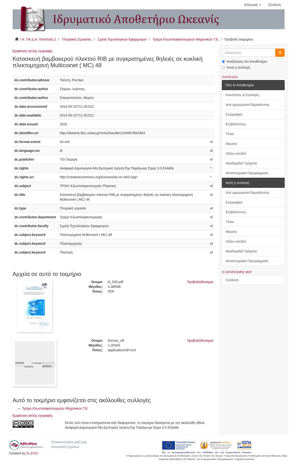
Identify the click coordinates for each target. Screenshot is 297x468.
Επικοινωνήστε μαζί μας (69, 442)
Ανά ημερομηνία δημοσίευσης (248, 105)
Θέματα (231, 144)
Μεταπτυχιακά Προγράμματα (247, 173)
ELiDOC (32, 453)
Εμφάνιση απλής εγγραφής (33, 51)
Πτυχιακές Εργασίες (77, 39)
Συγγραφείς (234, 114)
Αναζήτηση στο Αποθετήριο (244, 61)
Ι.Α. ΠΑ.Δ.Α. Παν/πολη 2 (38, 39)
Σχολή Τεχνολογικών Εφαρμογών (122, 39)
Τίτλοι (230, 134)
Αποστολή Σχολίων (65, 447)
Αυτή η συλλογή (236, 67)
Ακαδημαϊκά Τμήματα (241, 163)
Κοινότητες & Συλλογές (242, 95)
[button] (253, 5)
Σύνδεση (232, 280)
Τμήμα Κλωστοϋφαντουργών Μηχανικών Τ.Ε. (186, 39)
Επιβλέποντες (236, 124)
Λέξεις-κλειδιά (236, 153)
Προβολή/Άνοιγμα (200, 282)
